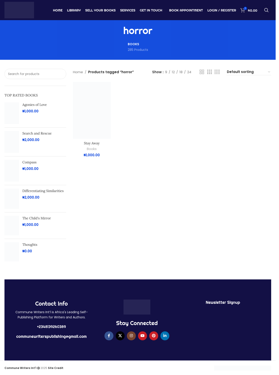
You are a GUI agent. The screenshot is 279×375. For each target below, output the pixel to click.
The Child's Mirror (36, 218)
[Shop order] (248, 72)
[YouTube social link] (142, 335)
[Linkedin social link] (164, 335)
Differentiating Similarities (43, 191)
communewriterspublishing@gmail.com (51, 336)
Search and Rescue (37, 133)
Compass (29, 162)
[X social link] (120, 335)
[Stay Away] (92, 110)
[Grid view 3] (209, 72)
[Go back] (117, 30)
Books (92, 149)
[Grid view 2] (202, 72)
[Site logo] (19, 9)
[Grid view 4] (217, 72)
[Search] (266, 10)
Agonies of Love (34, 105)
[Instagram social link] (131, 335)
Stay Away (92, 143)
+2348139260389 (51, 326)
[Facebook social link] (108, 335)
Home (78, 72)
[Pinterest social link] (153, 335)
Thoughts (29, 244)
